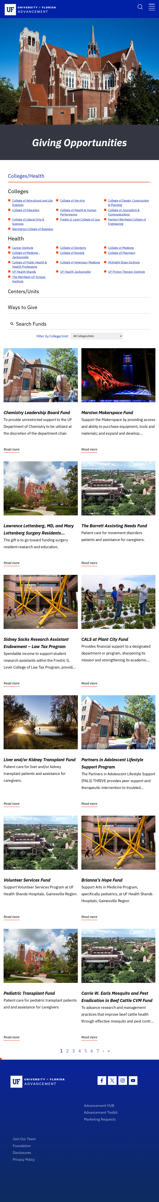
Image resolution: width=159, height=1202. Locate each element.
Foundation (22, 1145)
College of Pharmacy (121, 253)
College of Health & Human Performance (78, 212)
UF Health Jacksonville (75, 272)
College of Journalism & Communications (124, 212)
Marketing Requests (100, 1119)
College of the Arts (72, 200)
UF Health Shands (24, 272)
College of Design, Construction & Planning (128, 203)
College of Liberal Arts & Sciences (28, 222)
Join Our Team (24, 1138)
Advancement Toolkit (101, 1112)
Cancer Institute (22, 248)
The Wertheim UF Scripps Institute (28, 279)
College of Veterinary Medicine (80, 262)
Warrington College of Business (32, 229)
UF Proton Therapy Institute (126, 272)
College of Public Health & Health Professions (29, 265)
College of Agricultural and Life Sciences (32, 203)
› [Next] (103, 1051)
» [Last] (109, 1051)
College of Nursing (72, 253)
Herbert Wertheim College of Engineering (127, 222)
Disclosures (22, 1152)
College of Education (25, 210)
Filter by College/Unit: (52, 336)
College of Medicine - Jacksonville (26, 255)
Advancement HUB (99, 1105)
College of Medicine (121, 248)
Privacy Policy (24, 1159)
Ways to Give (22, 307)
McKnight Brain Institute (124, 262)
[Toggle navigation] (152, 6)
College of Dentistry (73, 248)
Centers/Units (23, 291)
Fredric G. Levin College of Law (80, 219)
